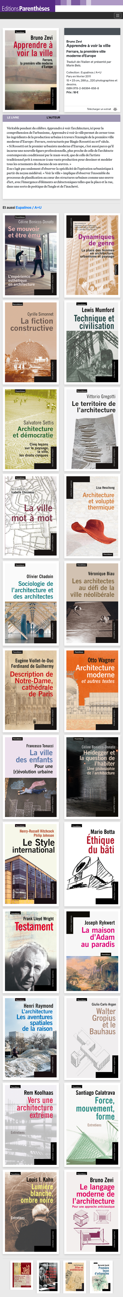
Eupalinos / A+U (29, 207)
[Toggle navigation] (117, 15)
